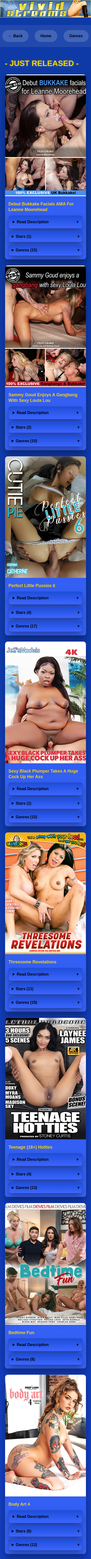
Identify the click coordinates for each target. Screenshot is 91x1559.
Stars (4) (23, 612)
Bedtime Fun (21, 1332)
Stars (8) (23, 1531)
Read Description (33, 222)
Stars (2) (23, 427)
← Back (15, 36)
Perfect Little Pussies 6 (31, 585)
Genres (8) (25, 1359)
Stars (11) (24, 989)
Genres (76, 36)
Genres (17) (26, 626)
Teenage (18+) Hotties (30, 1147)
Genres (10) (26, 441)
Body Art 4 (19, 1504)
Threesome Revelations (32, 961)
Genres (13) (26, 1188)
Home (46, 36)
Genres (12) (26, 1545)
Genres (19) (26, 1002)
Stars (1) (23, 236)
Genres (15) (26, 250)
